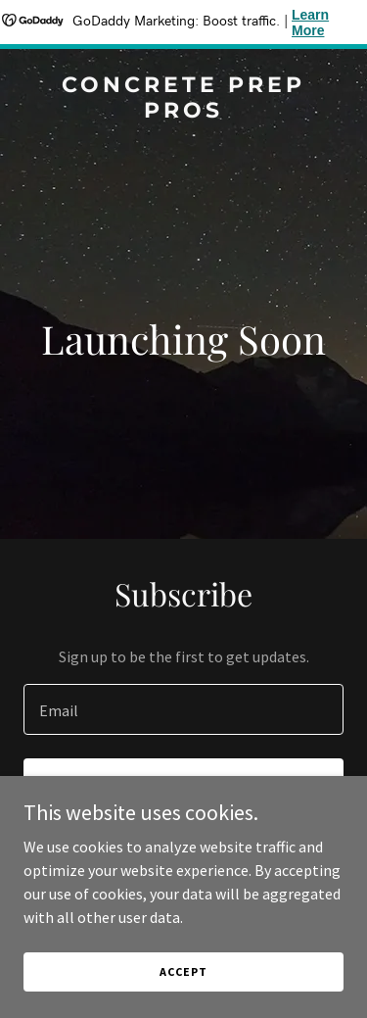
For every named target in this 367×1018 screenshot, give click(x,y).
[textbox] (183, 709)
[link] (183, 111)
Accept (183, 971)
